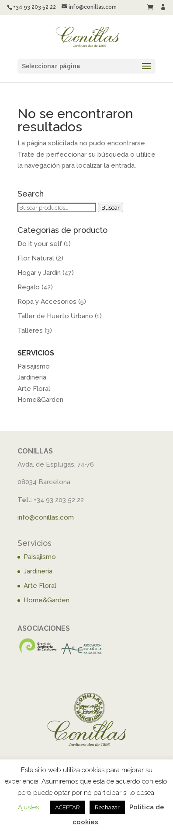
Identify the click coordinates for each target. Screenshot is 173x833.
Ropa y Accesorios (46, 302)
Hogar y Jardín (39, 273)
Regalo (28, 287)
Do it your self (39, 244)
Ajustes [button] (28, 807)
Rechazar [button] (107, 807)
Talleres (30, 330)
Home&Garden (40, 400)
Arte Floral (33, 389)
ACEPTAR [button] (67, 807)
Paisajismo (33, 366)
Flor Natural (35, 258)
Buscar (110, 207)
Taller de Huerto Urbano (55, 316)
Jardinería (31, 377)
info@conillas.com (45, 517)
